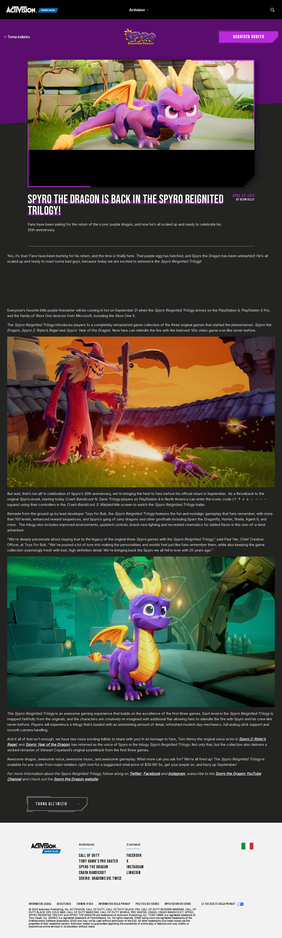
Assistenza (64, 904)
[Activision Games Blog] (32, 10)
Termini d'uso (84, 904)
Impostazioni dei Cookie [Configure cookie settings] (178, 904)
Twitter (135, 773)
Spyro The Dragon (93, 866)
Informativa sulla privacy (114, 904)
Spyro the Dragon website (76, 779)
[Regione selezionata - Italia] (247, 846)
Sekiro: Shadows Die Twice (100, 878)
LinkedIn (134, 872)
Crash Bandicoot (92, 872)
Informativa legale (40, 904)
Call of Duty (89, 855)
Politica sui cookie (147, 904)
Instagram (176, 773)
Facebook (151, 773)
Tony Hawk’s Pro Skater (98, 861)
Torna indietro (17, 37)
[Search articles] (272, 10)
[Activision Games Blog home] (46, 848)
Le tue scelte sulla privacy (218, 904)
